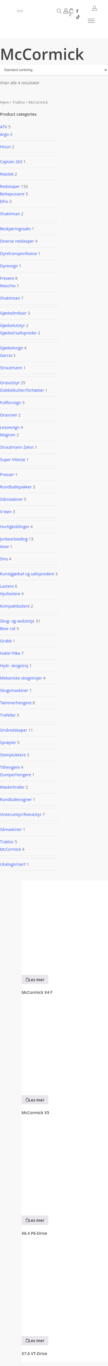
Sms (4, 559)
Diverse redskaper (17, 241)
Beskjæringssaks (15, 228)
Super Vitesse (12, 459)
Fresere (7, 278)
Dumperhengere (15, 774)
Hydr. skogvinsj (14, 665)
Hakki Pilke (10, 653)
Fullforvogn (10, 402)
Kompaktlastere (15, 606)
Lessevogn (10, 427)
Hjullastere (10, 593)
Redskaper (10, 186)
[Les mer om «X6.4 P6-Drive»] (35, 1220)
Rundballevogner (16, 799)
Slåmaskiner (11, 499)
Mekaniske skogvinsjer (21, 678)
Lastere (7, 586)
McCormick (10, 849)
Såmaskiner (11, 829)
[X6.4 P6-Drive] (65, 1164)
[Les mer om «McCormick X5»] (35, 1099)
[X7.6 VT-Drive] (65, 1285)
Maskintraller (12, 787)
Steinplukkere (13, 755)
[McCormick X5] (65, 1044)
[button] (36, 11)
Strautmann (11, 367)
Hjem (4, 102)
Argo (4, 134)
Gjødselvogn (11, 348)
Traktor (19, 102)
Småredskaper (13, 730)
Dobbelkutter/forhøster (22, 390)
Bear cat (8, 628)
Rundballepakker (16, 487)
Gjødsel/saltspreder (18, 333)
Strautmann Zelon (17, 447)
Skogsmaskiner (14, 690)
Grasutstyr (10, 382)
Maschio (8, 285)
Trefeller (8, 715)
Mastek (7, 174)
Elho (4, 201)
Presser (7, 474)
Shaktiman (10, 213)
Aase (4, 546)
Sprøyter (8, 742)
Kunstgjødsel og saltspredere (27, 574)
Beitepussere (12, 194)
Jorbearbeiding (14, 539)
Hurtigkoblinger (14, 526)
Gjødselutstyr (12, 325)
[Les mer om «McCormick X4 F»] (35, 979)
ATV (3, 127)
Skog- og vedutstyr (17, 621)
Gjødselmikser (13, 313)
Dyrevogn (9, 266)
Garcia (6, 355)
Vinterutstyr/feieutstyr (20, 814)
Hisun (5, 146)
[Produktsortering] (54, 70)
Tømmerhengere (16, 702)
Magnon (8, 434)
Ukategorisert (13, 864)
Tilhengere (10, 767)
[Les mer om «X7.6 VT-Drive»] (35, 1340)
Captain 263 (11, 161)
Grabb (6, 641)
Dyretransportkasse (18, 253)
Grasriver (8, 415)
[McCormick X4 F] (65, 923)
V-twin (6, 511)
